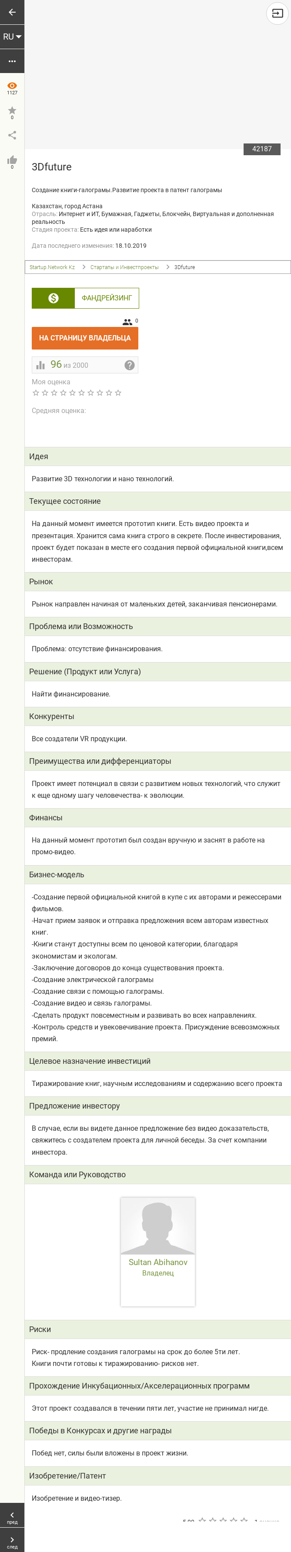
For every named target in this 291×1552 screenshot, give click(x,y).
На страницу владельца (88, 334)
